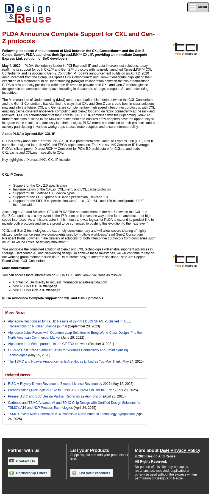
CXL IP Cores (12, 174)
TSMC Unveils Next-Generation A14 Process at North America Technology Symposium (71, 414)
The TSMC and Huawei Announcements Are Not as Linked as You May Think (64, 361)
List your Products (91, 473)
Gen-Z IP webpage (46, 290)
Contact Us (22, 461)
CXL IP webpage (44, 286)
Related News (17, 375)
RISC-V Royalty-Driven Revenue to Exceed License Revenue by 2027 (59, 384)
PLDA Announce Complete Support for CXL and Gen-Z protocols (52, 298)
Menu (198, 7)
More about (167, 450)
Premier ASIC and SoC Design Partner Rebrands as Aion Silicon (55, 396)
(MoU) (75, 81)
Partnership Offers (28, 473)
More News (15, 312)
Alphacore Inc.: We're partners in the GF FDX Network (47, 344)
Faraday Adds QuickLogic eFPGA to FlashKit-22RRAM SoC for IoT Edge (61, 390)
